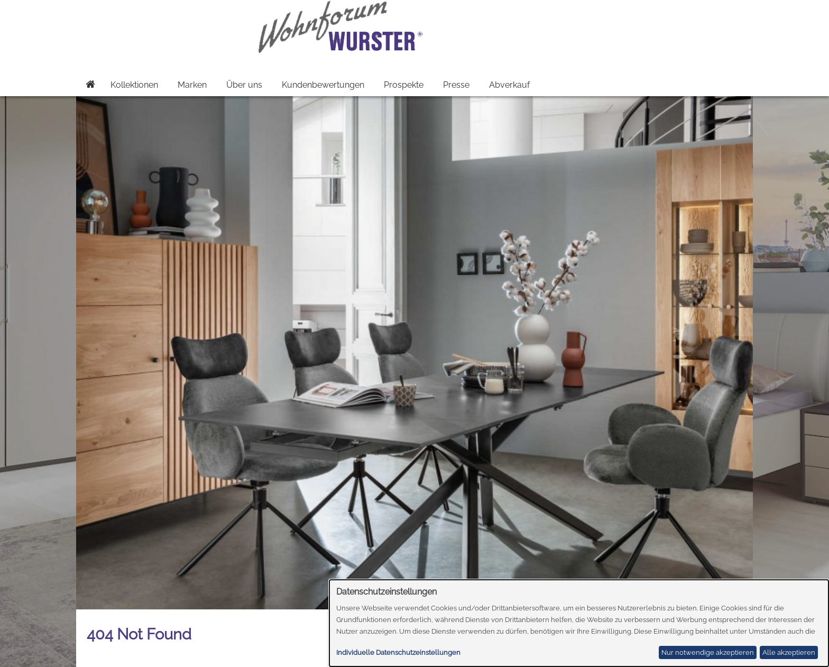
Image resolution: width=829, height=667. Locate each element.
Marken (192, 85)
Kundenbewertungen (323, 85)
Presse (456, 85)
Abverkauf (509, 85)
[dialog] (579, 623)
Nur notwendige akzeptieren (707, 652)
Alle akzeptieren (788, 652)
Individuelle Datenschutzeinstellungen (398, 652)
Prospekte (403, 85)
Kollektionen (134, 85)
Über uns (244, 85)
